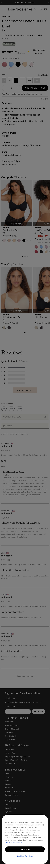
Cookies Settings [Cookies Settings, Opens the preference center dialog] (25, 856)
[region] (25, 839)
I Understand (25, 849)
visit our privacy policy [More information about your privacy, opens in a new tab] (13, 842)
